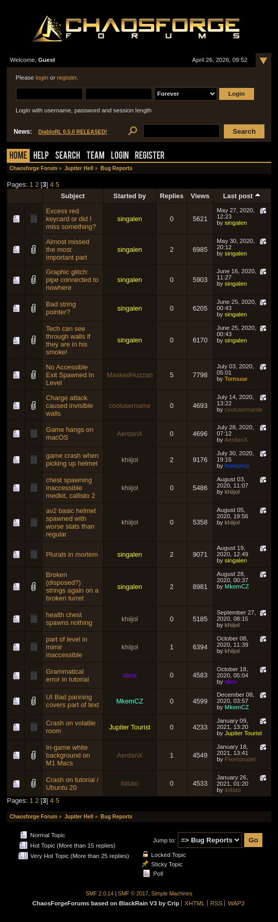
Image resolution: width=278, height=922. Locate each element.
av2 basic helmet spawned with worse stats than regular (71, 522)
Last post (242, 196)
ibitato (129, 783)
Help (41, 156)
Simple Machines (172, 894)
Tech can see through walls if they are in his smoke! (68, 340)
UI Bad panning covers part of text (72, 701)
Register (150, 156)
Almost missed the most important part (67, 249)
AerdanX (130, 434)
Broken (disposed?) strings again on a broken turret (72, 586)
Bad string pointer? (61, 308)
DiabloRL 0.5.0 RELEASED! (72, 132)
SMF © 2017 (133, 894)
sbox (130, 675)
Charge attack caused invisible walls (69, 405)
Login (120, 156)
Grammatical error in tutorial (67, 675)
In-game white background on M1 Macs (68, 755)
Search (67, 156)
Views (200, 196)
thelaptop (237, 466)
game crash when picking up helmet (72, 459)
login (41, 77)
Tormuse (235, 379)
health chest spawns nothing (69, 618)
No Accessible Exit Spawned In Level (70, 375)
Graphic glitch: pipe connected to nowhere (72, 279)
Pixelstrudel (240, 759)
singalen (129, 219)
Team (95, 156)
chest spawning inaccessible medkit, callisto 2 (70, 488)
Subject (73, 196)
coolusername (129, 405)
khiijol (129, 460)
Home (18, 156)
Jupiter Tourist (129, 727)
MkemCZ (237, 586)
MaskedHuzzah (130, 375)
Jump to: (164, 840)
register (67, 77)
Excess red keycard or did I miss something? (71, 218)
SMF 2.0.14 (100, 894)
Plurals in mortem (72, 554)
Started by (129, 196)
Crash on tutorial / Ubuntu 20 (72, 783)
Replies (172, 196)
